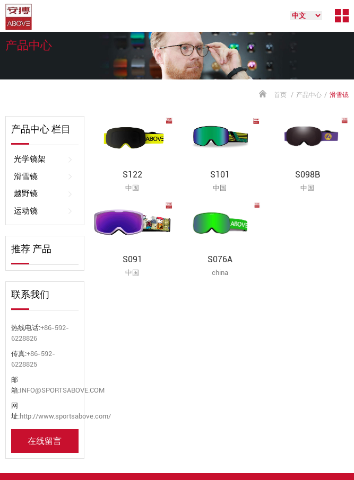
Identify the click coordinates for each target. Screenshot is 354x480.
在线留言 (45, 441)
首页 (280, 95)
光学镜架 (43, 159)
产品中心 (309, 95)
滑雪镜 (43, 177)
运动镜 (43, 211)
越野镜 (43, 194)
